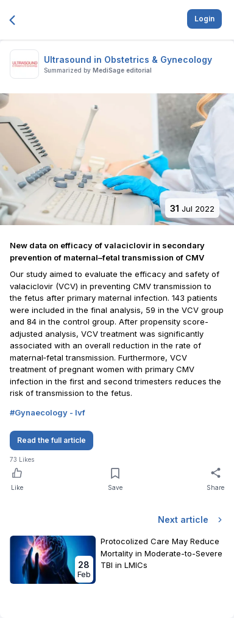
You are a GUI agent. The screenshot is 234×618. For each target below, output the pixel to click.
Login (204, 18)
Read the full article (51, 440)
